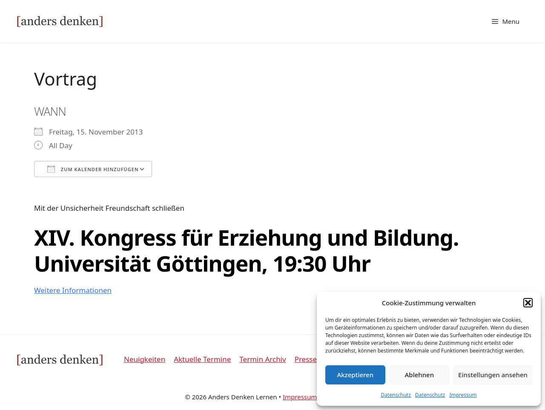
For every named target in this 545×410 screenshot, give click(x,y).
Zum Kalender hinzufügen (93, 169)
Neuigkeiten (144, 359)
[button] (528, 302)
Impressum (462, 395)
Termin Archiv (262, 359)
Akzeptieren (355, 374)
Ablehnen (419, 374)
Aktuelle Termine (202, 359)
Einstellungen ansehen (493, 374)
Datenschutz (396, 395)
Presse (306, 359)
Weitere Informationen (73, 290)
